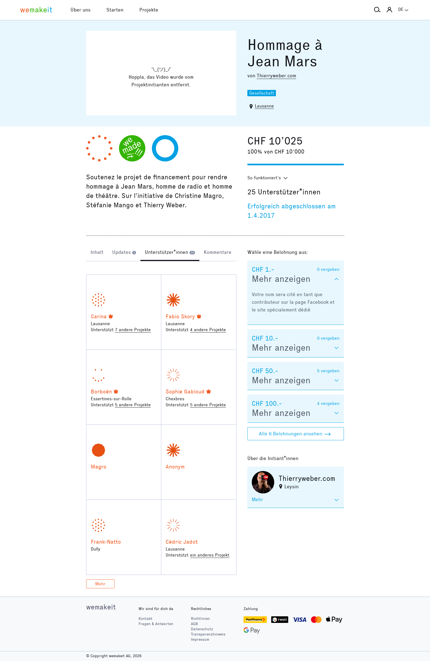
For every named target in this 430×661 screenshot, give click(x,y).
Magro (98, 466)
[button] (377, 10)
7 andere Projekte (133, 329)
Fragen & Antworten (155, 624)
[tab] (97, 253)
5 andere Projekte (133, 404)
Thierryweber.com (276, 76)
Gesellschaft (261, 93)
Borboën (101, 391)
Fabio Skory (180, 316)
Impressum (200, 639)
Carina (99, 316)
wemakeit (101, 607)
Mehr (100, 583)
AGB (194, 624)
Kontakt (145, 618)
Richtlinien (200, 618)
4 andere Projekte (208, 329)
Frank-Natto (106, 541)
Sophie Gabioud (185, 391)
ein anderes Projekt (209, 555)
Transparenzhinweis (208, 634)
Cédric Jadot (182, 541)
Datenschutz (202, 629)
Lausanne (264, 106)
